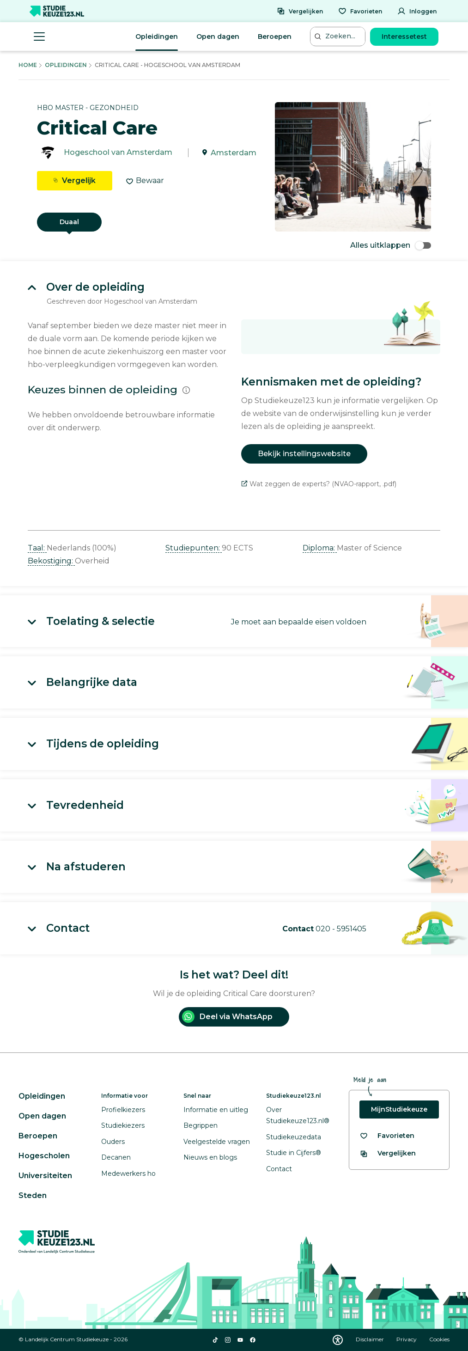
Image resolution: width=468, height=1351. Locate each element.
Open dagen (217, 36)
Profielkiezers (123, 1110)
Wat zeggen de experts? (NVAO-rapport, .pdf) (318, 484)
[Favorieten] (360, 11)
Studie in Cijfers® (293, 1153)
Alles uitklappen (390, 245)
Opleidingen (156, 36)
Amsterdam (233, 152)
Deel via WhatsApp (227, 1016)
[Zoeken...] (338, 36)
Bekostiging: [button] (51, 560)
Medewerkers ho (128, 1173)
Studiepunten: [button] (193, 548)
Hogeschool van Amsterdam (118, 152)
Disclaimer (370, 1339)
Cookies (439, 1339)
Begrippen (200, 1125)
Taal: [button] (37, 548)
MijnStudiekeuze (399, 1109)
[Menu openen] (39, 36)
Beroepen (275, 36)
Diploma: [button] (320, 548)
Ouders (113, 1141)
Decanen (116, 1157)
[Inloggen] (416, 11)
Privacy (407, 1339)
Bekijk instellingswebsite (304, 453)
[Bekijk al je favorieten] (386, 1136)
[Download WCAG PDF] (337, 1339)
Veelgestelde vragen (216, 1141)
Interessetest (404, 36)
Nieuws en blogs (210, 1157)
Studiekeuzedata (293, 1137)
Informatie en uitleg (215, 1110)
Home (27, 64)
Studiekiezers (123, 1125)
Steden (32, 1195)
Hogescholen (44, 1155)
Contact (279, 1169)
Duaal (69, 222)
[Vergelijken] (300, 11)
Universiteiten (45, 1175)
